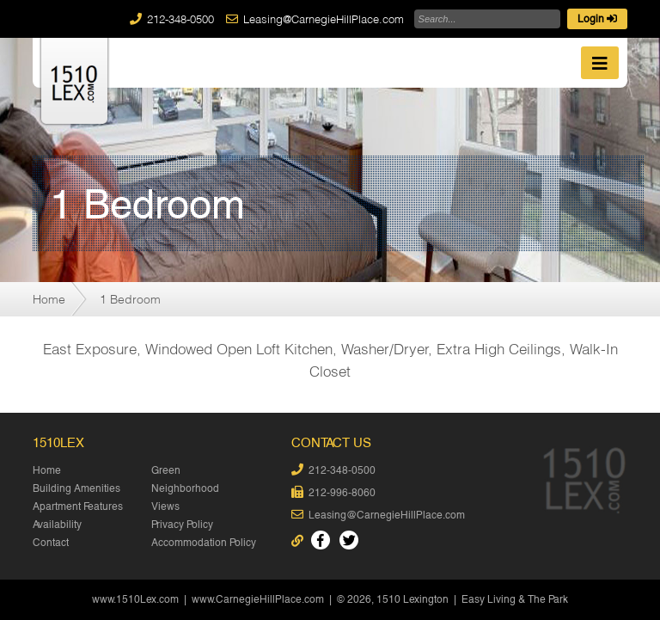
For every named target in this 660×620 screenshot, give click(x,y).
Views (165, 506)
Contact (51, 542)
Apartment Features (78, 506)
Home (49, 299)
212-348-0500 (180, 19)
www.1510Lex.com (135, 599)
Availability (57, 524)
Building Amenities (76, 488)
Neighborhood (185, 488)
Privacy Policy (182, 524)
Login (597, 19)
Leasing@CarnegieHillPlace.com (323, 19)
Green (165, 470)
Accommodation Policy (203, 542)
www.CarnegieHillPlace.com (258, 599)
